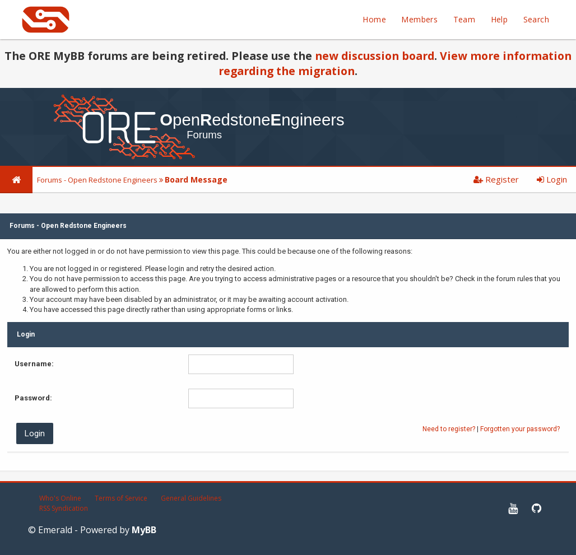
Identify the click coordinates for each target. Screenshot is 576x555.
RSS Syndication (63, 508)
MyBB (144, 530)
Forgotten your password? (520, 429)
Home (374, 19)
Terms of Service (121, 498)
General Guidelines (191, 498)
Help (499, 19)
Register (496, 179)
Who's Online (60, 498)
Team (464, 19)
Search (536, 19)
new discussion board (374, 55)
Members (419, 19)
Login (552, 179)
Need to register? (448, 429)
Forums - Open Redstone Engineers (97, 180)
